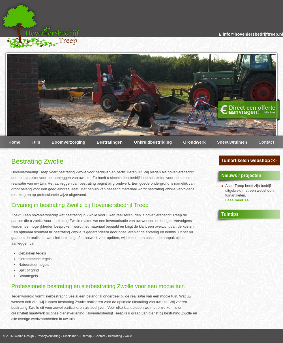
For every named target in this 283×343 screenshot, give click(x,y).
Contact (100, 336)
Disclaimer (70, 336)
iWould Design (24, 336)
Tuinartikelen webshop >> (248, 160)
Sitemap (86, 336)
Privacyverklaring (48, 336)
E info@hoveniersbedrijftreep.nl (251, 34)
